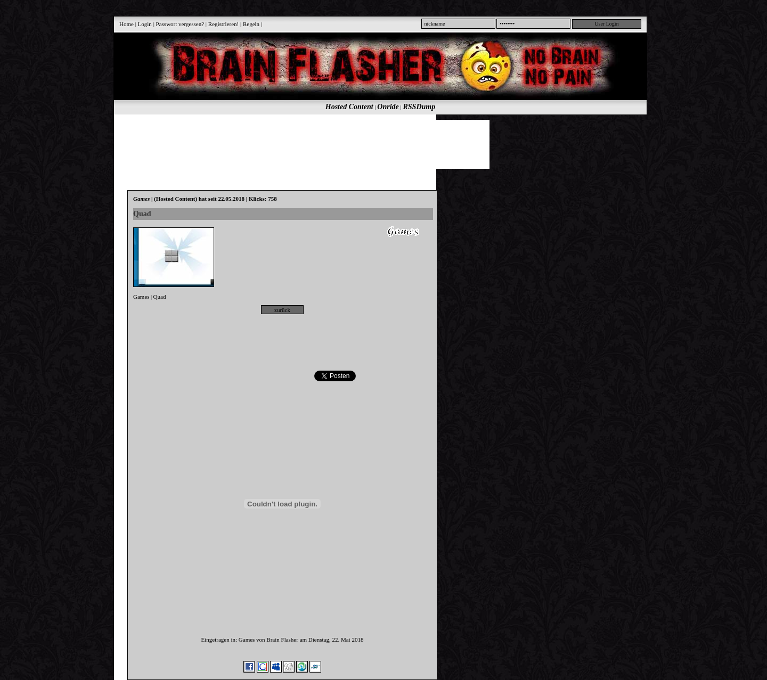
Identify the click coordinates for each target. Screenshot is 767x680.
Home (126, 24)
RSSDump (419, 107)
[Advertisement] (374, 144)
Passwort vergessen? (180, 24)
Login (145, 24)
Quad (159, 296)
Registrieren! (223, 24)
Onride (387, 107)
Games (141, 296)
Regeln (251, 24)
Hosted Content (349, 107)
